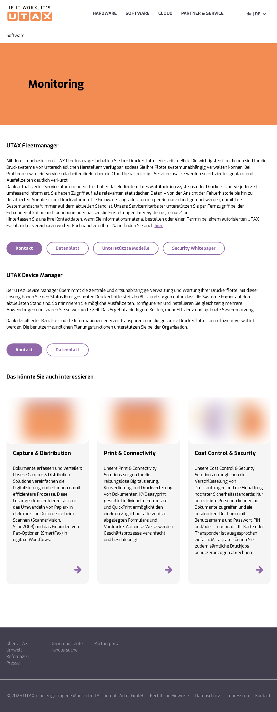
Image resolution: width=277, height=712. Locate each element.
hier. (158, 225)
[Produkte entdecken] (78, 571)
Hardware (87, 13)
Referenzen (17, 656)
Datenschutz (207, 695)
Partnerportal (107, 643)
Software (120, 13)
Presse (13, 663)
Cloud (148, 13)
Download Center (67, 643)
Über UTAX (17, 643)
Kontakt (263, 695)
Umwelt (14, 650)
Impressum (238, 695)
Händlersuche (64, 650)
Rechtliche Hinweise (169, 695)
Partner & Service (194, 13)
